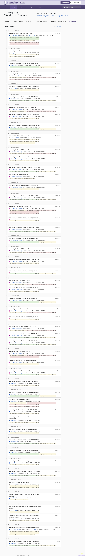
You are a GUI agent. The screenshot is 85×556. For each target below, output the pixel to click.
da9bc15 (57, 113)
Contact (79, 548)
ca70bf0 (57, 475)
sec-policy (13, 12)
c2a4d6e (57, 346)
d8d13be (57, 294)
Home (6, 7)
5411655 (57, 311)
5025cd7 (57, 393)
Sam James (32, 35)
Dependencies (18, 21)
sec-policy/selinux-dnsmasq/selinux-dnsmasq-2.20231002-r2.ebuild (41, 151)
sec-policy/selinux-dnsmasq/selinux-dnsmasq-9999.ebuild (22, 40)
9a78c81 (57, 193)
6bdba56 (57, 433)
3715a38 (57, 284)
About (46, 7)
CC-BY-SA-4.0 (49, 551)
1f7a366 (57, 534)
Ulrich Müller (14, 490)
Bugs (52, 21)
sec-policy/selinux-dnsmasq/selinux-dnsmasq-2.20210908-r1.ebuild (24, 400)
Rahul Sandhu (15, 35)
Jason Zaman (14, 64)
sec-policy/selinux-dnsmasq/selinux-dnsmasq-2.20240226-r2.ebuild (41, 77)
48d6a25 (57, 508)
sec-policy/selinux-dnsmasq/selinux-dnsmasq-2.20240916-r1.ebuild (24, 78)
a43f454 (57, 365)
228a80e (57, 214)
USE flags (30, 7)
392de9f (57, 148)
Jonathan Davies (15, 522)
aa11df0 (57, 165)
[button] (65, 2)
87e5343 (57, 520)
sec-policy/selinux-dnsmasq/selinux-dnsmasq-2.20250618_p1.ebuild (24, 38)
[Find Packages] (73, 7)
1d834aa (57, 96)
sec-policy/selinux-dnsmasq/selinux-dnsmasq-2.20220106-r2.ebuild (24, 351)
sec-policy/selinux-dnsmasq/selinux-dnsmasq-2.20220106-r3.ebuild (41, 308)
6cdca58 (57, 410)
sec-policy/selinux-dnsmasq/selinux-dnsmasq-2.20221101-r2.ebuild (41, 249)
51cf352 (57, 464)
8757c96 (57, 386)
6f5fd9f (57, 73)
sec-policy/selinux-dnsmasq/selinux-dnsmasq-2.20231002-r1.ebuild (24, 210)
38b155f (57, 487)
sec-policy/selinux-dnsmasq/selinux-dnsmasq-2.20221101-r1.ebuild (41, 325)
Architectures (39, 7)
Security (62, 21)
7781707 (57, 224)
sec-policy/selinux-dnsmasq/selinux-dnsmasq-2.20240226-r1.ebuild (41, 110)
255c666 (57, 183)
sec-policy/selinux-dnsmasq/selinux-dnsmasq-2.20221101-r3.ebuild (41, 207)
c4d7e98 (57, 376)
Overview (8, 21)
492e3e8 (57, 85)
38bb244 (57, 266)
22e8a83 (57, 134)
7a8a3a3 (57, 336)
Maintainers (21, 7)
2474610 (57, 33)
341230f (57, 355)
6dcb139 (57, 204)
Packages (13, 7)
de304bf (57, 277)
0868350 (57, 51)
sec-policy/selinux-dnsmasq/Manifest (48, 66)
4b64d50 (57, 172)
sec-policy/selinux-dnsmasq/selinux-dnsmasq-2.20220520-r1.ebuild (41, 280)
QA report (29, 21)
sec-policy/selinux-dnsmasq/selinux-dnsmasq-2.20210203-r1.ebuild (24, 398)
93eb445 (57, 124)
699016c (57, 235)
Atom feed (57, 26)
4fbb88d (57, 106)
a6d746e (57, 499)
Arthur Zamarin (15, 75)
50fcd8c (57, 403)
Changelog (72, 21)
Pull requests (41, 21)
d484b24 (57, 454)
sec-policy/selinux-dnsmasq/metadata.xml (19, 492)
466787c (57, 443)
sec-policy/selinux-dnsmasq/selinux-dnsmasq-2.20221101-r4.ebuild (24, 209)
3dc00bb (57, 256)
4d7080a (57, 63)
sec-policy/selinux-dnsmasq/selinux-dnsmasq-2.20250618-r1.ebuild (24, 44)
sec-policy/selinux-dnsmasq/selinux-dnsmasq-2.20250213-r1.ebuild (24, 42)
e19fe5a (57, 304)
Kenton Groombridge (16, 108)
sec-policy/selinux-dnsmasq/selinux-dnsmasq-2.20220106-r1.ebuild (41, 350)
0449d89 (57, 245)
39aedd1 (57, 322)
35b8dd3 (57, 329)
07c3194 (57, 155)
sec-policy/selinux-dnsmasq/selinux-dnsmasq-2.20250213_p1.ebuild (24, 37)
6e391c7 (57, 423)
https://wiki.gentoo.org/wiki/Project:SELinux (52, 16)
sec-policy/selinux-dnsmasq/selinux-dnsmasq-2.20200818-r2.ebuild (41, 396)
